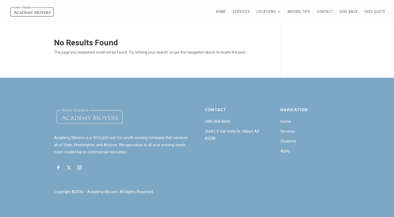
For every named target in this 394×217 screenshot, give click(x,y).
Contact (325, 12)
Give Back (349, 12)
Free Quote (375, 12)
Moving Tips (299, 12)
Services (241, 12)
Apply (285, 151)
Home (221, 12)
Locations (266, 12)
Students (288, 141)
